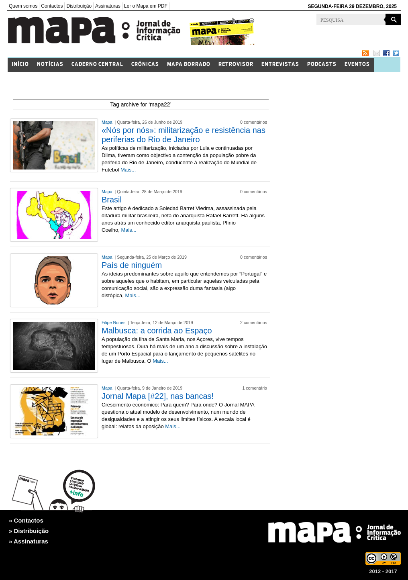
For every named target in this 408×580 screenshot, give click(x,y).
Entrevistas (280, 64)
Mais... (128, 170)
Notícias (50, 64)
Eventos (357, 64)
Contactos (52, 6)
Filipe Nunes (114, 322)
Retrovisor (235, 64)
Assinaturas (107, 6)
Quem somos (23, 6)
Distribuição (79, 6)
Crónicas (145, 64)
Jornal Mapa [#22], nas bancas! (158, 396)
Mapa (108, 122)
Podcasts (322, 64)
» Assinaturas (28, 541)
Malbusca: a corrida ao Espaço (157, 330)
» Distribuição (29, 530)
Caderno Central (97, 64)
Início (20, 64)
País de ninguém (132, 265)
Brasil (112, 199)
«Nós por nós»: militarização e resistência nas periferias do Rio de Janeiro (183, 135)
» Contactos (26, 520)
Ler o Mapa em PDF (145, 6)
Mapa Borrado (188, 64)
